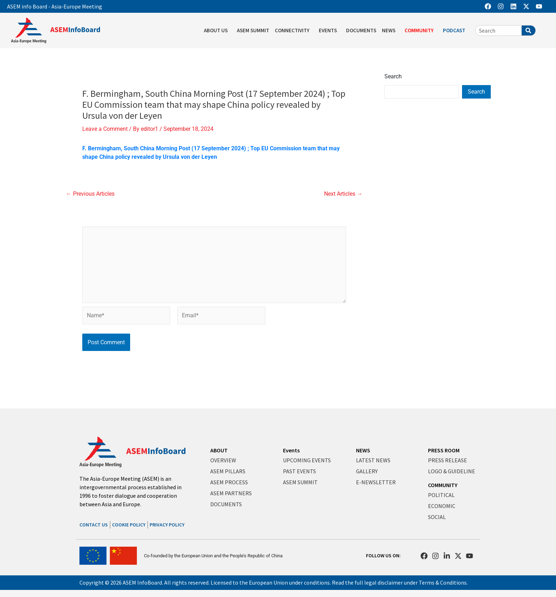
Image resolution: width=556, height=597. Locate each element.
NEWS (363, 450)
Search (393, 76)
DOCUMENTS (361, 30)
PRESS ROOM (444, 450)
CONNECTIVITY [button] (294, 30)
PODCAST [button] (456, 30)
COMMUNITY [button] (421, 30)
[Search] (528, 30)
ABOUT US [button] (217, 30)
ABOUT (219, 450)
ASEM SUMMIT (253, 30)
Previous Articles (90, 194)
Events (291, 450)
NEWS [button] (390, 30)
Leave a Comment (105, 128)
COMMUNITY (442, 485)
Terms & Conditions (443, 582)
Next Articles (343, 194)
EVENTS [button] (329, 30)
